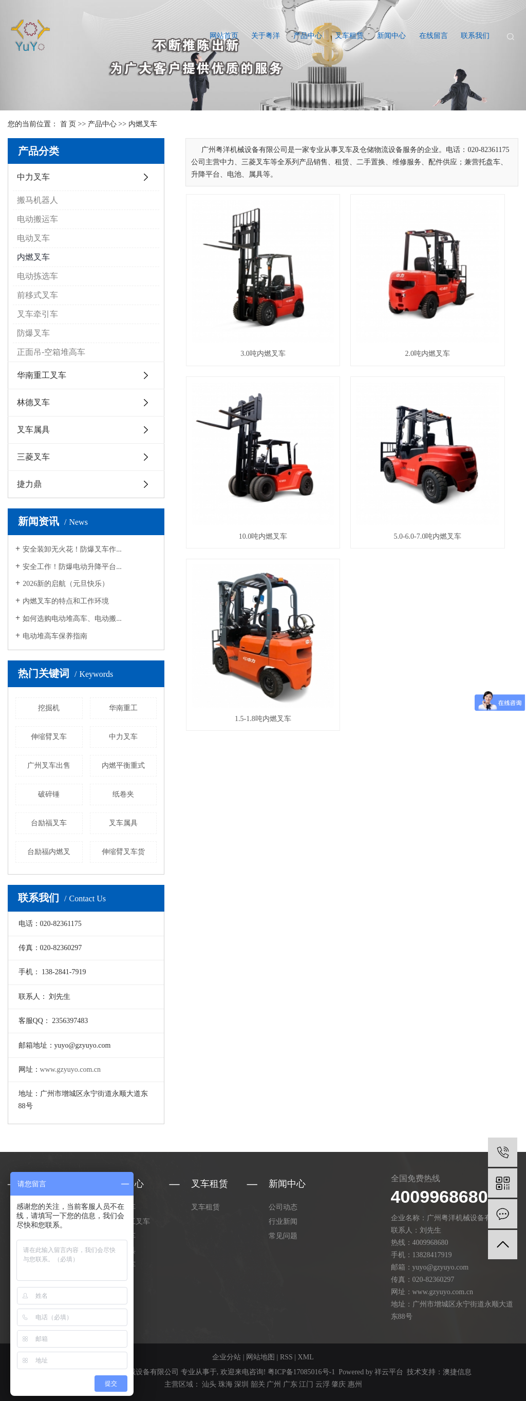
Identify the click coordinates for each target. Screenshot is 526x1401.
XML (306, 1357)
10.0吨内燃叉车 (466, 303)
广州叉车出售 (48, 765)
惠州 (355, 1384)
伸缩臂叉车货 (123, 852)
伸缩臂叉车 (49, 737)
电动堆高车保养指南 (55, 636)
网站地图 (260, 1357)
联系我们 (475, 36)
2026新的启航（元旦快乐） (66, 584)
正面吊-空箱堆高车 (51, 352)
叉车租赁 (349, 36)
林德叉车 (33, 402)
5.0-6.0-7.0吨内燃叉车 (238, 435)
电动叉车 (33, 238)
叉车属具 (33, 429)
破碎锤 (49, 794)
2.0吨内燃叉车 (351, 303)
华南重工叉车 (41, 375)
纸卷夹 (123, 794)
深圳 (241, 1384)
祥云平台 (388, 1372)
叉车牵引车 (37, 314)
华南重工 (123, 708)
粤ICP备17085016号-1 (301, 1372)
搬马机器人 (37, 200)
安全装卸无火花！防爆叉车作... (72, 549)
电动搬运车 (37, 219)
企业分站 (226, 1357)
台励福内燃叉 (48, 852)
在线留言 (433, 36)
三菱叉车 (33, 456)
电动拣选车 (37, 276)
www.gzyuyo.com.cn (70, 1069)
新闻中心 (391, 36)
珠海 (225, 1384)
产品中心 (307, 36)
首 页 (68, 124)
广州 (274, 1384)
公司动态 (283, 1207)
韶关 (258, 1384)
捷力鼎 (29, 484)
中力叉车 (33, 177)
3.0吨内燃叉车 (237, 303)
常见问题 (283, 1236)
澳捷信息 (457, 1372)
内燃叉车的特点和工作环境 (66, 601)
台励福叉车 (49, 823)
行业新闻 (283, 1221)
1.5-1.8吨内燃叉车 (352, 435)
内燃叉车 (142, 124)
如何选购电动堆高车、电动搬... (72, 618)
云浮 (322, 1384)
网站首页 (224, 36)
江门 (306, 1384)
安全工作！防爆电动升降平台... (72, 567)
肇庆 (338, 1384)
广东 (290, 1384)
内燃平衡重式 (123, 765)
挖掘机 (49, 708)
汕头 (209, 1384)
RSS (286, 1357)
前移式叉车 (37, 295)
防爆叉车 (33, 333)
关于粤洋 (265, 36)
